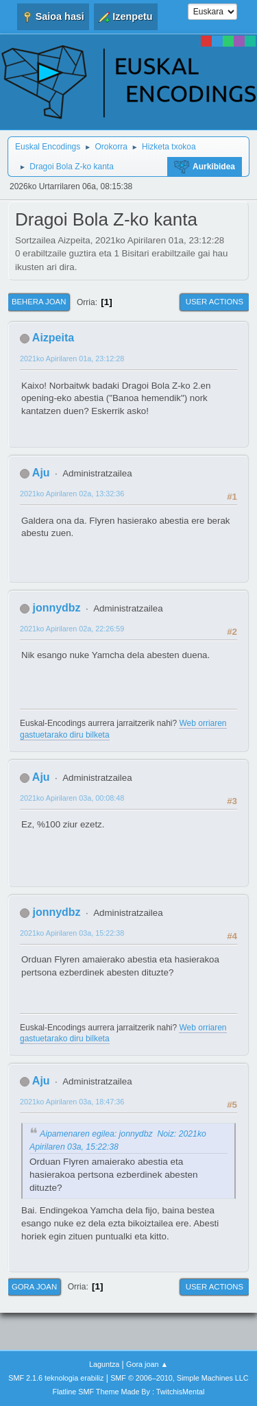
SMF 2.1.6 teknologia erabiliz (55, 1378)
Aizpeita (53, 337)
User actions (214, 302)
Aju (41, 472)
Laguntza (104, 1364)
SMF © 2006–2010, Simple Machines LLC (179, 1378)
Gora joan (34, 1287)
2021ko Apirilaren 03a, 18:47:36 (72, 1102)
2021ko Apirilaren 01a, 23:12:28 (72, 358)
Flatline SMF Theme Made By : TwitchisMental (129, 1391)
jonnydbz (56, 608)
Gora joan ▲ (147, 1364)
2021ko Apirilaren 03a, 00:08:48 (72, 798)
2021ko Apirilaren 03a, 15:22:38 (72, 933)
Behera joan (39, 302)
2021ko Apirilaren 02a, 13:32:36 (72, 493)
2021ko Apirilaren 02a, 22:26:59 (72, 629)
